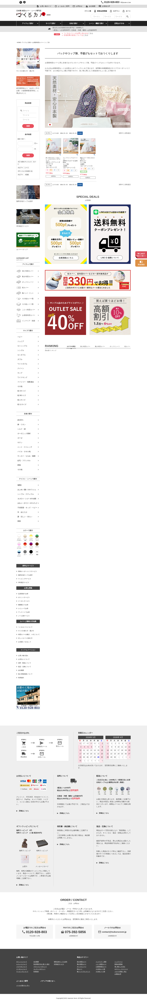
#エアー (20, 174)
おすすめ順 (55, 133)
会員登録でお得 (23, 594)
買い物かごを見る (120, 966)
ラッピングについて (22, 971)
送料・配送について (24, 663)
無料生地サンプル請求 (25, 575)
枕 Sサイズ (21, 391)
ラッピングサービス (24, 579)
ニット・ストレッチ (24, 447)
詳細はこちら (24, 811)
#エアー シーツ (23, 167)
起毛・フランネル (24, 460)
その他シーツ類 (100, 971)
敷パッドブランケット (83, 971)
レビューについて (21, 964)
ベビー (19, 337)
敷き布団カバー (81, 964)
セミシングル (22, 346)
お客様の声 (118, 974)
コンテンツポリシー (39, 969)
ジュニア (20, 341)
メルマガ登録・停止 (120, 971)
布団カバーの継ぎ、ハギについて (29, 634)
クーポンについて (21, 969)
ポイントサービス (24, 597)
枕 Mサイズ (21, 395)
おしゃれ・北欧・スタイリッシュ (26, 489)
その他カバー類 (100, 969)
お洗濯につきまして (24, 642)
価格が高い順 (73, 133)
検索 (28, 126)
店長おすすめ (119, 23)
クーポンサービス (24, 601)
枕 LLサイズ (21, 404)
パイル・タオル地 (24, 451)
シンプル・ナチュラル (25, 494)
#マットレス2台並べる (25, 171)
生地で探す (73, 23)
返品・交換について (24, 666)
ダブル (19, 359)
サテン (19, 442)
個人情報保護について (25, 674)
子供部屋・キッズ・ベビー (27, 507)
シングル (20, 350)
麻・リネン (21, 424)
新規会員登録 (118, 964)
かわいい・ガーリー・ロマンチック (27, 503)
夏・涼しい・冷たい (24, 517)
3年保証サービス (23, 582)
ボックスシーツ (81, 966)
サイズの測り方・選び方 (26, 631)
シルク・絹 (21, 429)
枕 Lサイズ (21, 400)
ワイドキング (22, 377)
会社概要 (21, 670)
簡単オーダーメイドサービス (27, 571)
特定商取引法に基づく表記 (41, 964)
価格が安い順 (64, 133)
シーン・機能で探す (96, 23)
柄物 (19, 465)
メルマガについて (21, 966)
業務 (19, 521)
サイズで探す (51, 23)
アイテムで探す (27, 23)
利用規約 (21, 677)
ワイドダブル (22, 364)
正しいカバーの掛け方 (25, 638)
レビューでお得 (23, 608)
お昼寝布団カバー (37, 42)
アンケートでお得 (24, 612)
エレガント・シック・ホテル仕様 (26, 498)
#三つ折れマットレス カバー (26, 163)
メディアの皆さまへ (47, 981)
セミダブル (21, 355)
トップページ (118, 962)
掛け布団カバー (81, 962)
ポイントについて (21, 962)
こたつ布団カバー (101, 964)
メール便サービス (24, 616)
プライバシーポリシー (40, 966)
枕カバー (79, 969)
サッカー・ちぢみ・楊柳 (26, 456)
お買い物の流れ (23, 655)
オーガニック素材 (24, 433)
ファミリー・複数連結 (25, 382)
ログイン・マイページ (121, 969)
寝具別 (19, 485)
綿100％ (20, 420)
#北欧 (27, 174)
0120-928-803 (111, 2)
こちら (90, 33)
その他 (19, 386)
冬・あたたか (22, 512)
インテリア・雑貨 (101, 962)
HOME (19, 42)
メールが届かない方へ (23, 985)
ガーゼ (19, 438)
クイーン (20, 368)
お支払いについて (24, 659)
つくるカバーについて (25, 627)
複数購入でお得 (23, 605)
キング (19, 373)
